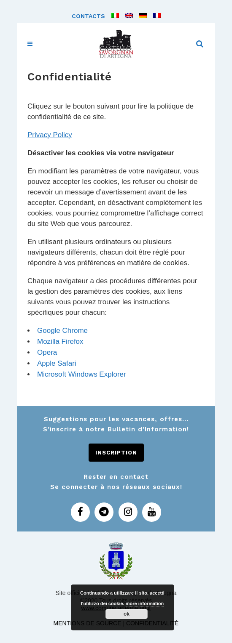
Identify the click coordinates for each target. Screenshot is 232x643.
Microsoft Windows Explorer (81, 374)
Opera (47, 352)
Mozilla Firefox (60, 341)
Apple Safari (56, 363)
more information (145, 603)
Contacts (88, 16)
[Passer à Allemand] (140, 16)
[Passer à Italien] (112, 16)
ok (126, 614)
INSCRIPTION (116, 452)
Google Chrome (62, 331)
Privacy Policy (49, 135)
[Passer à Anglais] (126, 16)
